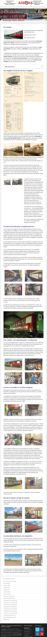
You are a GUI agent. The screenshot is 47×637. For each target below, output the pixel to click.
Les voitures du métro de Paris (9, 581)
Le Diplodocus (6, 619)
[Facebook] (42, 629)
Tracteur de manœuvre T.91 (9, 617)
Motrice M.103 (6, 583)
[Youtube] (42, 634)
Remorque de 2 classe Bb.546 (10, 604)
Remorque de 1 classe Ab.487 (10, 602)
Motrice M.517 (6, 589)
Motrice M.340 (6, 587)
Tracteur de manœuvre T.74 (9, 615)
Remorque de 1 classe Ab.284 (10, 600)
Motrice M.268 (6, 585)
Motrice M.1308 (6, 594)
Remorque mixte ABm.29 (9, 598)
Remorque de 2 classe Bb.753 (10, 611)
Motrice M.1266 (6, 591)
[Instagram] (37, 634)
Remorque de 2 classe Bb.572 (10, 606)
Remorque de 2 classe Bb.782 (10, 613)
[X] (37, 629)
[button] (41, 66)
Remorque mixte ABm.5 (8, 596)
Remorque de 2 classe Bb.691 (10, 608)
